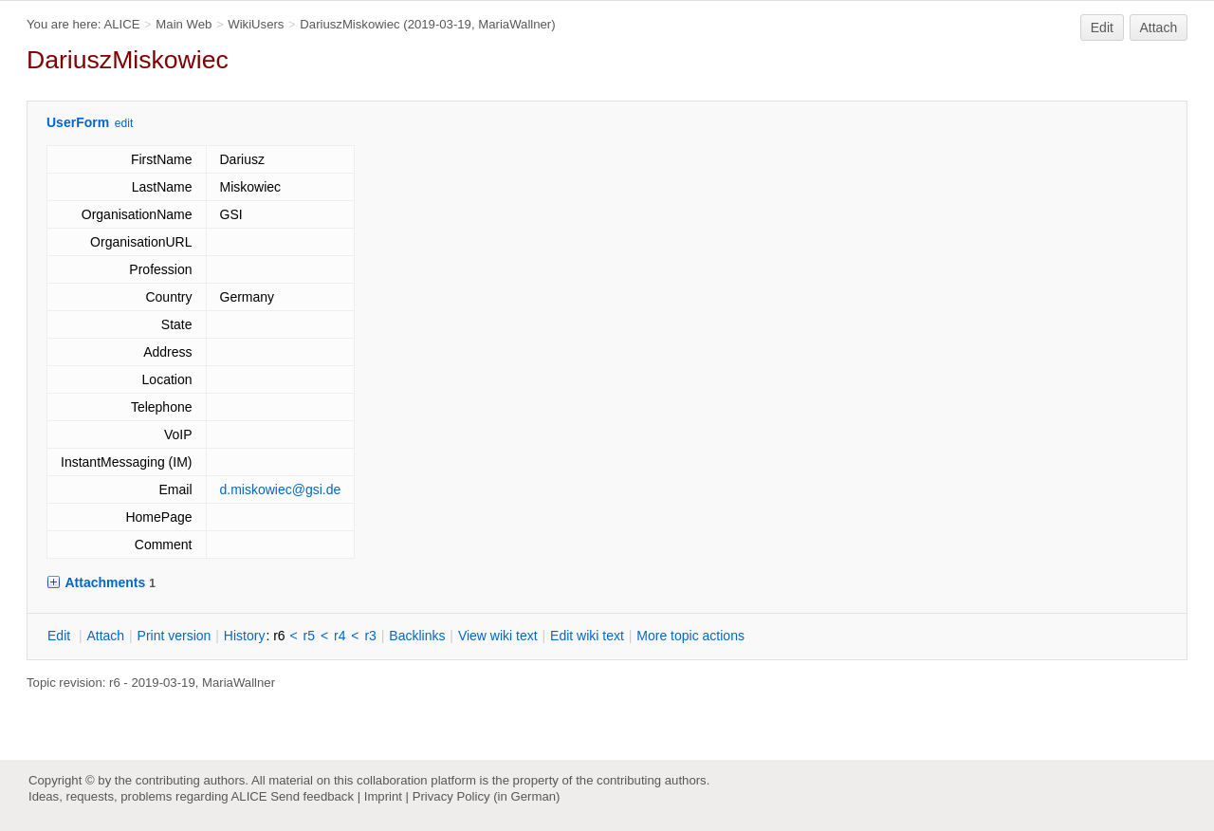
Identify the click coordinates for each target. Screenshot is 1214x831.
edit (124, 123)
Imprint (383, 796)
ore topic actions (690, 635)
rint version (175, 635)
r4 (339, 635)
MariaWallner (514, 24)
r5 (309, 635)
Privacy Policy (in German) (487, 796)
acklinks (417, 635)
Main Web (184, 24)
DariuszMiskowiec (349, 24)
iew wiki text (498, 635)
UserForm (77, 122)
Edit (1102, 27)
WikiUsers (256, 24)
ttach (105, 635)
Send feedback (312, 796)
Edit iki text (587, 635)
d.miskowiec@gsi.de (280, 489)
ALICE (121, 24)
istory (245, 635)
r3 (370, 635)
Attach (1159, 27)
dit (60, 635)
